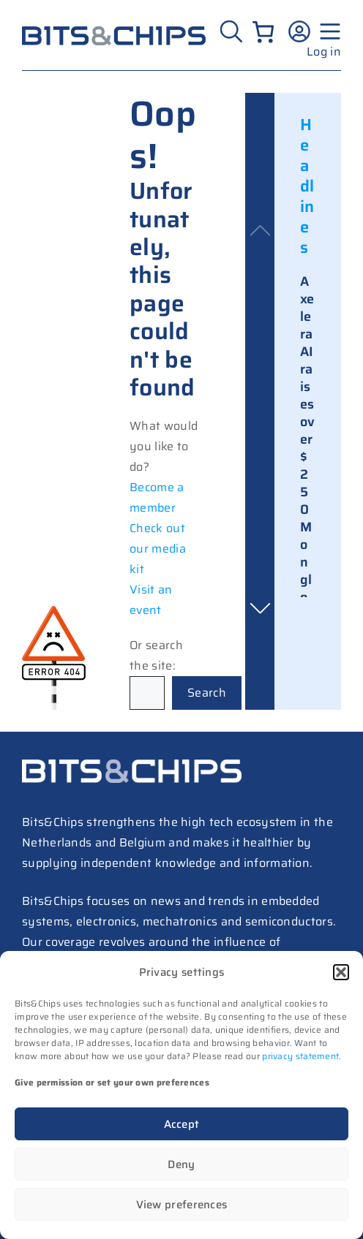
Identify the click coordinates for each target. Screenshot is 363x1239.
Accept (182, 1124)
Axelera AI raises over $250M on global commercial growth (307, 544)
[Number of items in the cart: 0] (263, 31)
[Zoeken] (231, 31)
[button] (341, 972)
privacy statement (300, 1056)
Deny (181, 1164)
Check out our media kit (158, 548)
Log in (324, 51)
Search (206, 692)
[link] (307, 552)
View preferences (182, 1204)
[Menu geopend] (328, 31)
